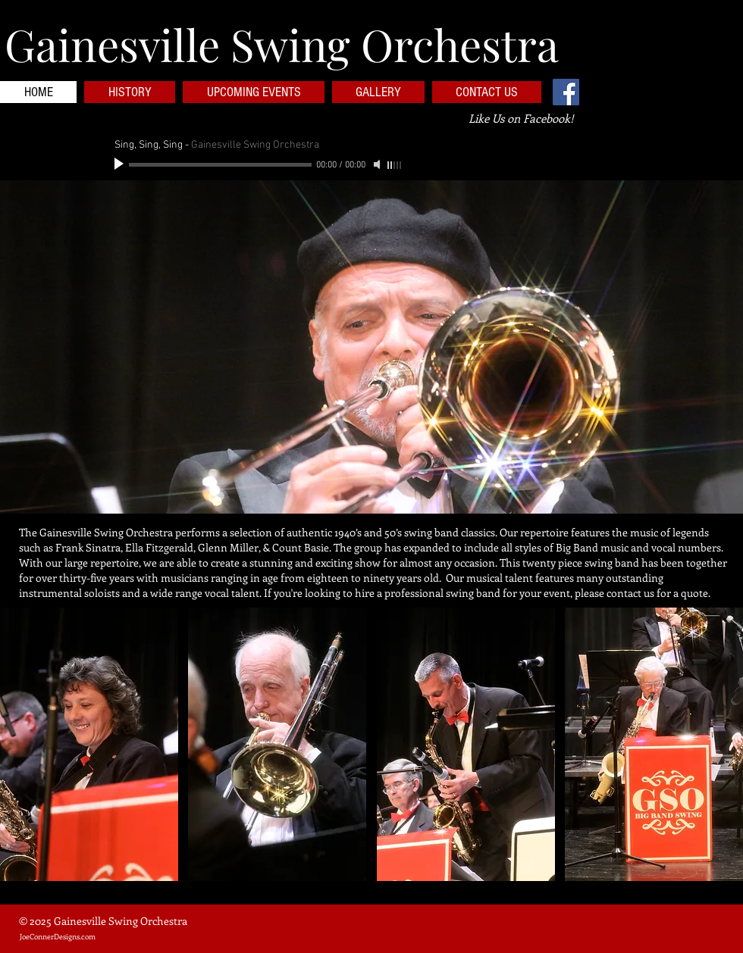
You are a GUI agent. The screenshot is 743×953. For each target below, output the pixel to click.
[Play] (120, 164)
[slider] (395, 165)
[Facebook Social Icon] (566, 92)
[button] (371, 347)
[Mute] (378, 164)
